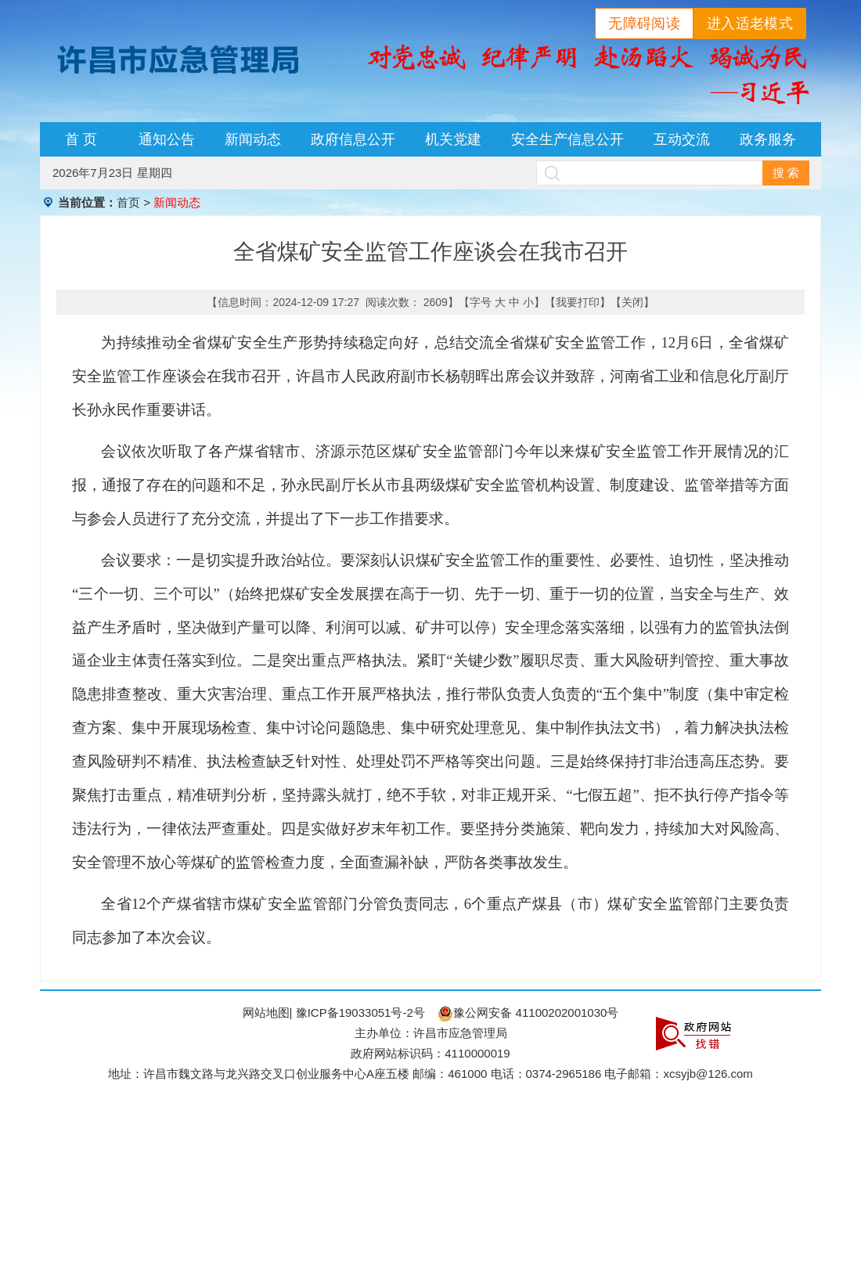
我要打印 (578, 302)
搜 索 (786, 173)
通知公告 (167, 139)
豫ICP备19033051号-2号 (360, 1012)
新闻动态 (253, 139)
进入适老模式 (750, 23)
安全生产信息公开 (567, 139)
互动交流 (682, 139)
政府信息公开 (353, 139)
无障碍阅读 (644, 23)
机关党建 (453, 139)
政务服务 (768, 139)
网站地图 (266, 1012)
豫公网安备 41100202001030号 (528, 1012)
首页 (128, 202)
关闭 (632, 302)
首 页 (81, 139)
